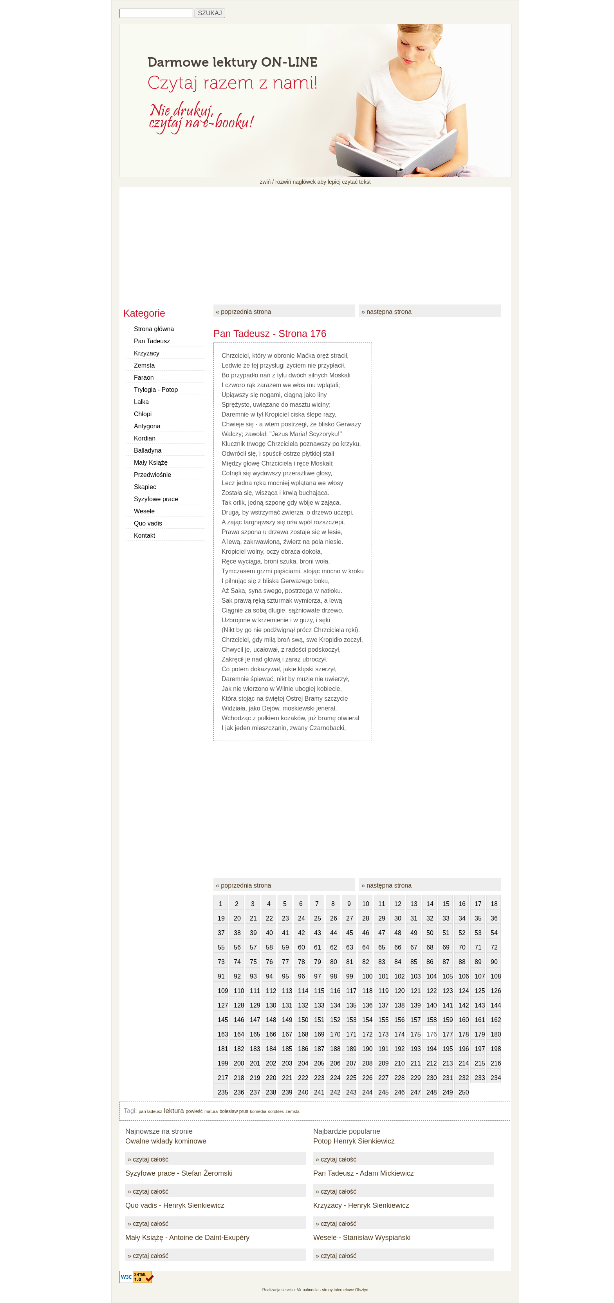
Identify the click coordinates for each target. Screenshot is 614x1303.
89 (478, 962)
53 (478, 933)
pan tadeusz (150, 1111)
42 (301, 933)
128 (239, 1005)
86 (429, 962)
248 (431, 1092)
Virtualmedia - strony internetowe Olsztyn (332, 1290)
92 (237, 976)
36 (494, 918)
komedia (258, 1111)
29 (381, 918)
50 (429, 933)
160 (464, 1020)
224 (335, 1078)
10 (365, 904)
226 (367, 1078)
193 (415, 1049)
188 (335, 1049)
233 (480, 1078)
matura (211, 1111)
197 (480, 1049)
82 (365, 962)
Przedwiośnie (152, 474)
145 (223, 1020)
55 (221, 947)
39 (253, 933)
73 (221, 962)
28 (365, 918)
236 (239, 1092)
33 (446, 918)
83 (381, 962)
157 (415, 1020)
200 (239, 1063)
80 (333, 962)
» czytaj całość (148, 1159)
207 (351, 1063)
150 (303, 1020)
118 (367, 991)
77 (285, 962)
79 (317, 962)
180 (496, 1034)
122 (431, 991)
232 (464, 1078)
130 (271, 1005)
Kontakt (144, 535)
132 (303, 1005)
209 (383, 1063)
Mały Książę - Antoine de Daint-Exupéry (187, 1237)
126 (496, 991)
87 (446, 962)
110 (239, 991)
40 (269, 933)
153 (351, 1020)
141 (447, 1005)
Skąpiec (145, 487)
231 (447, 1078)
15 (446, 904)
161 (480, 1020)
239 (287, 1092)
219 (255, 1078)
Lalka (141, 402)
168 (303, 1034)
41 (285, 933)
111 (255, 991)
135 (351, 1005)
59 (285, 947)
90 (494, 962)
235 (223, 1092)
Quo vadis (148, 523)
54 (494, 933)
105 (447, 976)
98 (333, 976)
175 (415, 1034)
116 (335, 991)
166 (271, 1034)
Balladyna (147, 450)
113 (287, 991)
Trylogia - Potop (156, 389)
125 (480, 991)
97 (317, 976)
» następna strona (386, 311)
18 (494, 904)
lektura (174, 1111)
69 (446, 947)
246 (399, 1092)
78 (301, 962)
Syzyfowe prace (156, 499)
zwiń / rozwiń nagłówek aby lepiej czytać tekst (315, 182)
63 (349, 947)
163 (223, 1034)
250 (464, 1092)
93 (253, 976)
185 (287, 1049)
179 (480, 1034)
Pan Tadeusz (152, 341)
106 (464, 976)
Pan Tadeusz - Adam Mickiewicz (363, 1173)
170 (335, 1034)
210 (399, 1063)
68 (429, 947)
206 (335, 1063)
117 (351, 991)
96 (301, 976)
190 (367, 1049)
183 (255, 1049)
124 (464, 991)
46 (365, 933)
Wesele (144, 511)
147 (255, 1020)
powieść (194, 1111)
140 (431, 1005)
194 (431, 1049)
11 (381, 904)
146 (239, 1020)
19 (221, 918)
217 (223, 1078)
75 (253, 962)
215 (480, 1063)
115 (319, 991)
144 (496, 1005)
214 (464, 1063)
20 (237, 918)
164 (239, 1034)
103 (415, 976)
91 (221, 976)
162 (496, 1020)
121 (415, 991)
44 (333, 933)
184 (271, 1049)
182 (239, 1049)
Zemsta (144, 365)
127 (223, 1005)
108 (496, 976)
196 (464, 1049)
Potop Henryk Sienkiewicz (354, 1141)
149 (287, 1020)
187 (319, 1049)
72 (494, 947)
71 (478, 947)
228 (399, 1078)
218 (239, 1078)
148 (271, 1020)
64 (365, 947)
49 (413, 933)
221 (287, 1078)
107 (480, 976)
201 (255, 1063)
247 (415, 1092)
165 (255, 1034)
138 (399, 1005)
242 (335, 1092)
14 (429, 904)
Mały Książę (151, 462)
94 (269, 976)
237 (255, 1092)
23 (285, 918)
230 (431, 1078)
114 (303, 991)
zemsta (292, 1111)
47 (381, 933)
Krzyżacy (146, 353)
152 (335, 1020)
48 (397, 933)
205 (319, 1063)
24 (301, 918)
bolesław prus (234, 1111)
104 (431, 976)
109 (223, 991)
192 (399, 1049)
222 (303, 1078)
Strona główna (154, 329)
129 (255, 1005)
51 (446, 933)
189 (351, 1049)
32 (429, 918)
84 (397, 962)
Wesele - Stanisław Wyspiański (362, 1237)
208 (367, 1063)
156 (399, 1020)
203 (287, 1063)
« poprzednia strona (243, 311)
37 (221, 933)
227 (383, 1078)
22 (269, 918)
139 (415, 1005)
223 (319, 1078)
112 (271, 991)
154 (367, 1020)
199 (223, 1063)
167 (287, 1034)
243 (351, 1092)
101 (383, 976)
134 (335, 1005)
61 (317, 947)
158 (431, 1020)
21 (253, 918)
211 (415, 1063)
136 (367, 1005)
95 (285, 976)
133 (319, 1005)
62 (333, 947)
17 (478, 904)
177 (447, 1034)
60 (301, 947)
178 (464, 1034)
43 (317, 933)
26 (333, 918)
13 (413, 904)
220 (271, 1078)
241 (319, 1092)
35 (478, 918)
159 (447, 1020)
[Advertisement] (315, 242)
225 (351, 1078)
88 (462, 962)
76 (269, 962)
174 (399, 1034)
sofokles (276, 1111)
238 (271, 1092)
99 (349, 976)
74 (237, 962)
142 (464, 1005)
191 (383, 1049)
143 (480, 1005)
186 (303, 1049)
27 (349, 918)
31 (413, 918)
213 (447, 1063)
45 (349, 933)
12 (397, 904)
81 (349, 962)
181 (223, 1049)
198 (496, 1049)
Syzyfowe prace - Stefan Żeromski (179, 1173)
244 (367, 1092)
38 (237, 933)
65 (381, 947)
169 (319, 1034)
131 (287, 1005)
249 (447, 1092)
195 (447, 1049)
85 (413, 962)
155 (383, 1020)
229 (415, 1078)
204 (303, 1063)
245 (383, 1092)
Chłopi (143, 414)
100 (367, 976)
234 (496, 1078)
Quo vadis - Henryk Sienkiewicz (174, 1205)
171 (351, 1034)
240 (303, 1092)
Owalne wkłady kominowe (165, 1141)
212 (431, 1063)
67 (413, 947)
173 (383, 1034)
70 (462, 947)
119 (383, 991)
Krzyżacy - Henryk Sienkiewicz (361, 1205)
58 (269, 947)
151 (319, 1020)
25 (317, 918)
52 (462, 933)
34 (462, 918)
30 (397, 918)
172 (367, 1034)
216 (496, 1063)
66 (397, 947)
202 (271, 1063)
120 (399, 991)
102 (399, 976)
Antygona (147, 426)
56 (237, 947)
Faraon (144, 377)
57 (253, 947)
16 (462, 904)
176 (431, 1034)
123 (447, 991)
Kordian (144, 438)
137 (383, 1005)
